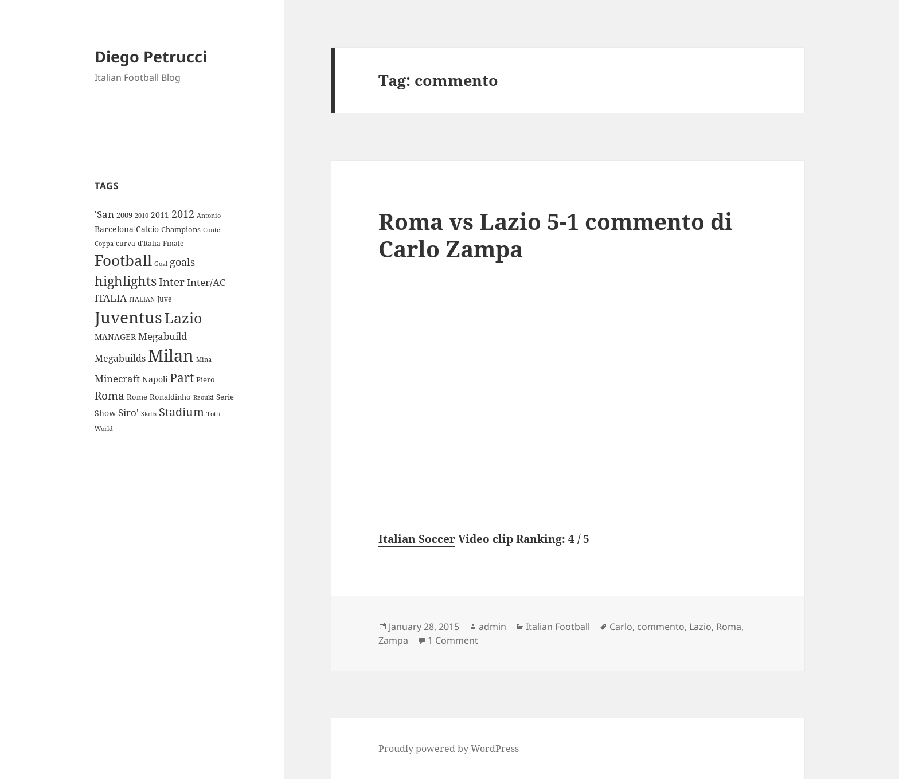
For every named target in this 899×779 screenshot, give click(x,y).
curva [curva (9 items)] (125, 243)
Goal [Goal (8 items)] (160, 263)
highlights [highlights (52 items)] (126, 281)
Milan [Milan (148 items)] (171, 355)
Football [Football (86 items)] (123, 260)
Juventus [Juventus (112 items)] (128, 317)
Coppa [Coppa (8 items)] (104, 243)
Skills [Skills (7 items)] (149, 414)
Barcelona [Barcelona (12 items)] (114, 229)
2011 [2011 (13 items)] (160, 214)
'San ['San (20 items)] (104, 214)
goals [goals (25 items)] (182, 262)
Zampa (393, 640)
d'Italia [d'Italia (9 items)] (149, 243)
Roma (728, 626)
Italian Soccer (416, 538)
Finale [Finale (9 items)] (173, 243)
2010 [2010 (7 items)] (141, 216)
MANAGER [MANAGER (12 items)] (115, 336)
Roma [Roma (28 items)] (109, 395)
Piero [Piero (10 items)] (205, 379)
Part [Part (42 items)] (182, 377)
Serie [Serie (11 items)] (225, 397)
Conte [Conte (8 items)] (211, 229)
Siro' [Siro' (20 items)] (128, 412)
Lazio (700, 626)
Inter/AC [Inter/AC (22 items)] (206, 282)
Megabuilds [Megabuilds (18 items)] (120, 358)
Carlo (620, 626)
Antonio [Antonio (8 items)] (209, 215)
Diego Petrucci (151, 56)
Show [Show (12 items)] (105, 413)
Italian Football (558, 626)
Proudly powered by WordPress (448, 748)
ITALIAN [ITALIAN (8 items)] (142, 299)
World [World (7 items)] (104, 429)
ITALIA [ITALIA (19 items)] (111, 297)
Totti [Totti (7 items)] (213, 414)
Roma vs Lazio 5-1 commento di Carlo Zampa (555, 235)
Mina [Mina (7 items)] (204, 359)
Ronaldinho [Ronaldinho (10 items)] (170, 397)
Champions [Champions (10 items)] (181, 229)
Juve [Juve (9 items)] (164, 299)
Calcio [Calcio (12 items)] (147, 229)
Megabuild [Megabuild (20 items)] (162, 336)
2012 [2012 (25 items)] (182, 214)
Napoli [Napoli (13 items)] (154, 379)
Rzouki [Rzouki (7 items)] (203, 397)
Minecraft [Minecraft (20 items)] (117, 378)
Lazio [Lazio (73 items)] (183, 317)
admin (492, 626)
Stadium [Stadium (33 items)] (181, 412)
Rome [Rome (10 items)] (137, 397)
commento (661, 626)
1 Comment (453, 640)
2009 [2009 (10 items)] (124, 215)
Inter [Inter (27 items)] (172, 282)
